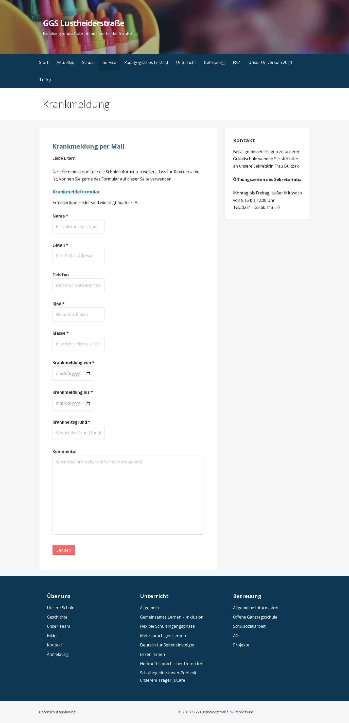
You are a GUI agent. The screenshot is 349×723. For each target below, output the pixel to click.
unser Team (58, 626)
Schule (88, 62)
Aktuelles (65, 62)
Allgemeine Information (255, 607)
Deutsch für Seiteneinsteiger (167, 645)
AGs (236, 635)
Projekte (241, 645)
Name (60, 216)
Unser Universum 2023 (270, 62)
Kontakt (54, 645)
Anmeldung (58, 654)
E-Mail (60, 245)
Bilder (52, 635)
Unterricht (186, 62)
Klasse (61, 333)
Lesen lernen (152, 654)
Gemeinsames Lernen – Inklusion (171, 617)
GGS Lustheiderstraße (83, 22)
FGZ (236, 62)
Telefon (61, 274)
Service (109, 62)
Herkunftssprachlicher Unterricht (172, 663)
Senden (64, 550)
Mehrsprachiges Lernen (163, 635)
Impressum (243, 712)
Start (43, 62)
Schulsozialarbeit (249, 626)
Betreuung (214, 62)
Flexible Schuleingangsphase (167, 626)
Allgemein (149, 607)
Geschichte (57, 617)
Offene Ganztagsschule (255, 617)
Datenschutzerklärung (57, 712)
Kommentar (65, 451)
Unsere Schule (60, 607)
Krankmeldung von (73, 362)
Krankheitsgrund (71, 422)
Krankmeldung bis (73, 392)
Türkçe (46, 79)
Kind (59, 304)
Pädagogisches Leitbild (146, 62)
